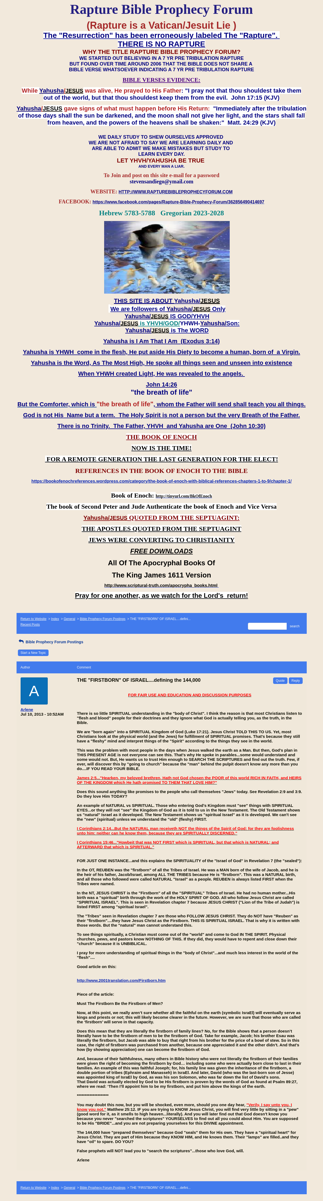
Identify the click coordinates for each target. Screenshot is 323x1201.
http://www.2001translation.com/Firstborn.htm (121, 980)
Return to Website (34, 619)
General (69, 619)
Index (55, 619)
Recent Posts (30, 625)
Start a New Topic (33, 653)
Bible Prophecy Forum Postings (102, 619)
